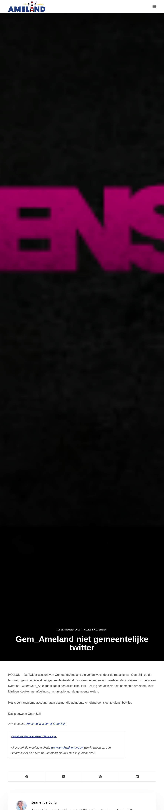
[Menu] (154, 6)
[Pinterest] (100, 777)
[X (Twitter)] (63, 777)
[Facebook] (26, 777)
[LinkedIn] (137, 777)
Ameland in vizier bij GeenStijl (45, 723)
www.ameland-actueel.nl (67, 747)
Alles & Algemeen (95, 629)
